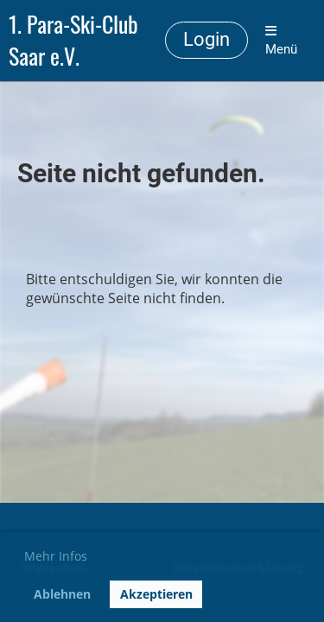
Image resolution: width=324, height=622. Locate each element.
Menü (281, 40)
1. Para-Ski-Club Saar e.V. (73, 41)
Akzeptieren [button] (156, 594)
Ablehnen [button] (62, 594)
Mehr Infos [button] (55, 556)
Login (206, 39)
